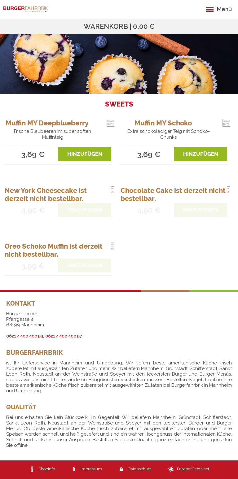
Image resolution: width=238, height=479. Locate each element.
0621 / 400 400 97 (63, 336)
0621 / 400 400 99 (24, 336)
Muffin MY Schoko (163, 123)
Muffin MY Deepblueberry (47, 123)
